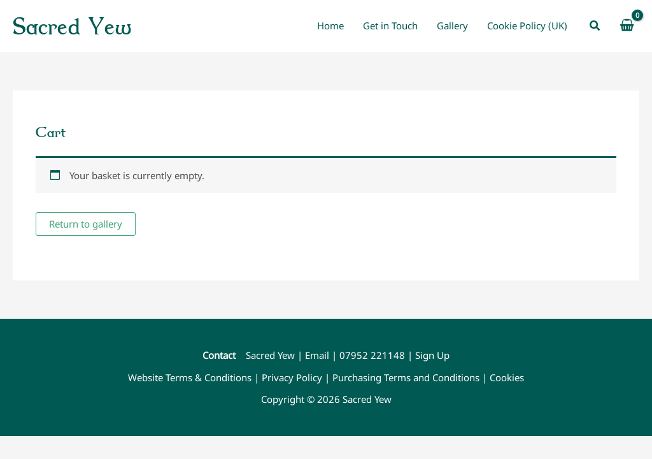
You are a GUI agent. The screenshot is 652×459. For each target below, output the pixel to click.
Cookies (507, 377)
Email (317, 355)
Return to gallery (85, 223)
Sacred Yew (72, 26)
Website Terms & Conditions (190, 377)
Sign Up (432, 355)
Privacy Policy (292, 377)
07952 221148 (372, 355)
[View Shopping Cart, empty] (626, 26)
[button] (595, 26)
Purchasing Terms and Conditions (405, 377)
